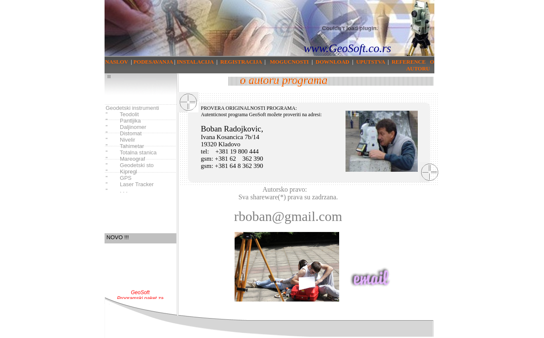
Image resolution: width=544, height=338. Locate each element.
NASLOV (116, 62)
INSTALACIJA (195, 62)
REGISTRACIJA (241, 62)
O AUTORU (420, 65)
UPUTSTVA (370, 62)
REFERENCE (408, 62)
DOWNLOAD (332, 62)
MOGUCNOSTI (289, 62)
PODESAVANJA (152, 62)
